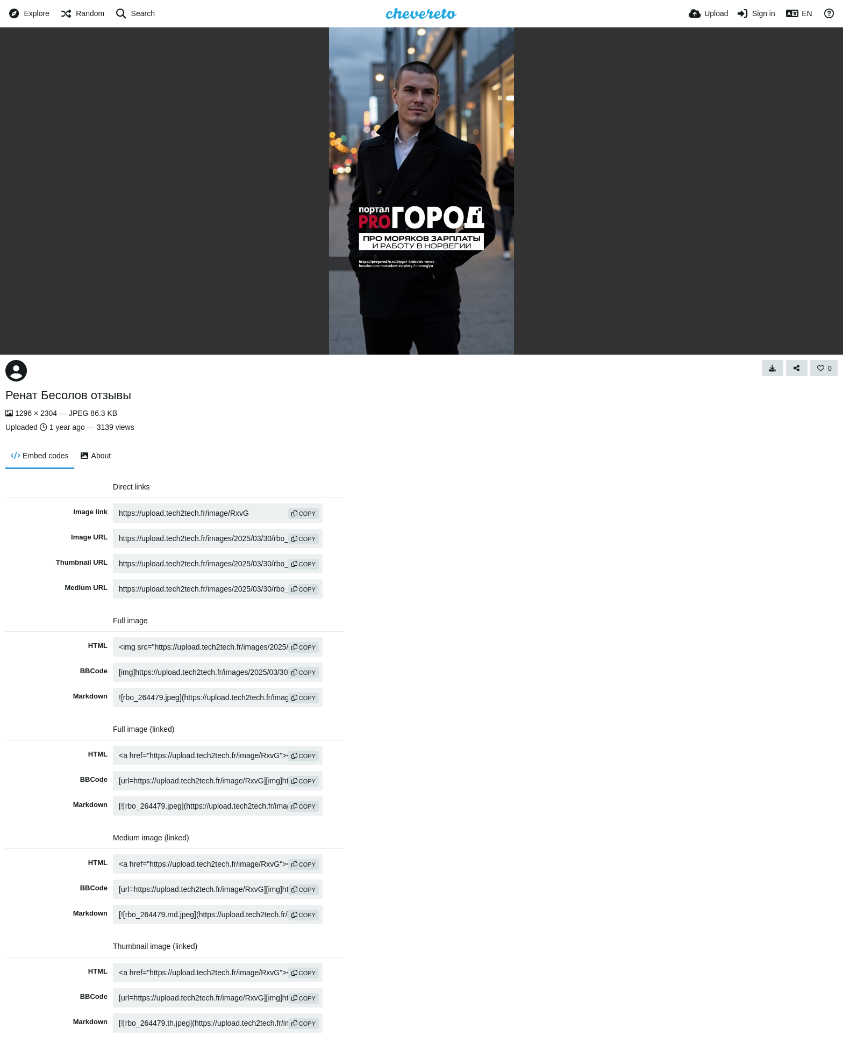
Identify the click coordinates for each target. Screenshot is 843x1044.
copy (303, 513)
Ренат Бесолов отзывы (68, 395)
